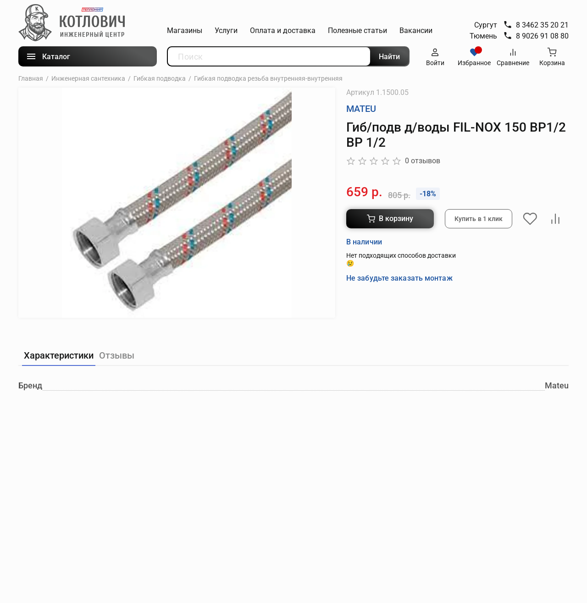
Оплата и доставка (283, 30)
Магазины (184, 30)
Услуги (226, 30)
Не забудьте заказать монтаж (399, 277)
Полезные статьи (357, 30)
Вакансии (415, 30)
